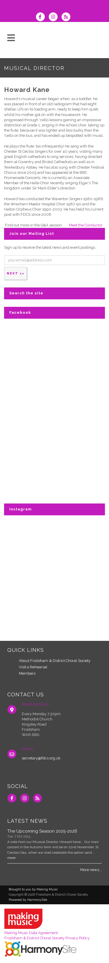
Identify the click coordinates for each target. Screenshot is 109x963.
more (11, 858)
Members (27, 673)
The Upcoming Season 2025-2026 (42, 831)
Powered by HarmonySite (28, 900)
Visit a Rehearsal (33, 667)
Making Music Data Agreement (31, 933)
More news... (91, 870)
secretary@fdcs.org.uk (41, 758)
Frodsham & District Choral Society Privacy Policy (47, 938)
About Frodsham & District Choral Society (54, 660)
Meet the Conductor (86, 225)
